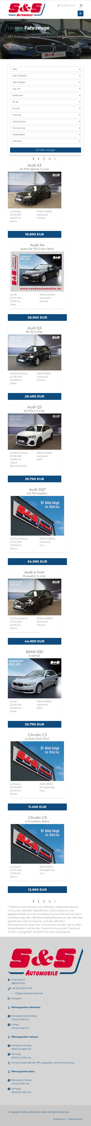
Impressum (59, 1119)
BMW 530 (34, 653)
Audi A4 (37, 247)
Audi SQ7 (37, 491)
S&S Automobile (38, 1112)
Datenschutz (75, 1119)
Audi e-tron (34, 574)
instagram (16, 998)
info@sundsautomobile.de (29, 993)
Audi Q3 (34, 330)
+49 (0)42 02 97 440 (21, 988)
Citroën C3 (37, 736)
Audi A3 (34, 167)
